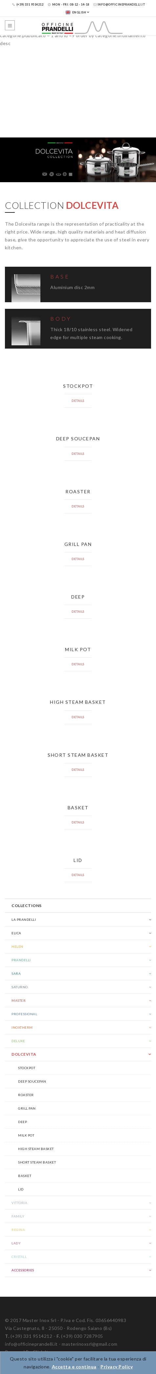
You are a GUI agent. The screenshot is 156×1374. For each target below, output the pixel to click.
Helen (17, 946)
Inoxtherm (22, 1027)
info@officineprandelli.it (119, 4)
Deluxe (18, 1041)
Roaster (26, 1095)
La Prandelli (23, 919)
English (75, 12)
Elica (16, 933)
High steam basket (36, 1149)
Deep (22, 1122)
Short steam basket (37, 1162)
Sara (16, 973)
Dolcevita (23, 1054)
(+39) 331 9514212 (28, 4)
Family (17, 1216)
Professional (24, 1014)
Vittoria (19, 1203)
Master (18, 1000)
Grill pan (27, 1108)
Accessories (22, 1270)
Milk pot (26, 1135)
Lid (21, 1189)
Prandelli (21, 960)
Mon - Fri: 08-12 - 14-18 (68, 4)
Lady (16, 1243)
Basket (24, 1176)
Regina (18, 1230)
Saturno (19, 987)
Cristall (19, 1257)
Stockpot (26, 1068)
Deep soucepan (32, 1081)
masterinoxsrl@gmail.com (90, 1344)
